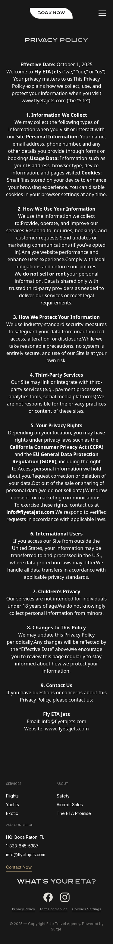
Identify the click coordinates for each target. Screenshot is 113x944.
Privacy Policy (23, 909)
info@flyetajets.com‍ (64, 721)
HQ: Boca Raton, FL (25, 837)
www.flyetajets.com (43, 100)
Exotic (12, 813)
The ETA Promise (74, 813)
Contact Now (19, 867)
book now (51, 13)
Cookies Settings (86, 909)
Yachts (12, 804)
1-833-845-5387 (22, 845)
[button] (104, 13)
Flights (12, 795)
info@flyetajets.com (25, 854)
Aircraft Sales (70, 804)
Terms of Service (53, 909)
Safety (63, 795)
